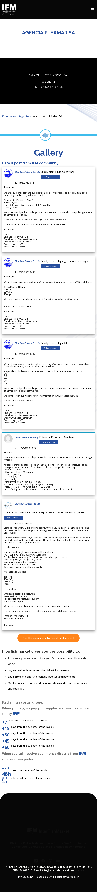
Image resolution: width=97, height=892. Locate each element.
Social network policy (67, 877)
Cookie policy (44, 877)
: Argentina (24, 116)
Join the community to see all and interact (48, 638)
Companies (9, 116)
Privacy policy (25, 877)
